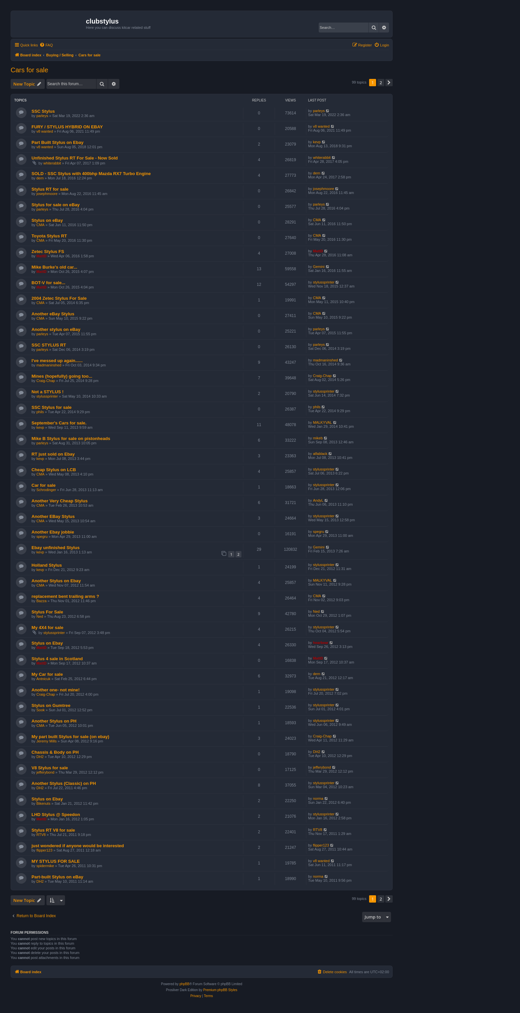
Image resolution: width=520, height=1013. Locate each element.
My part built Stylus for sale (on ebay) (70, 736)
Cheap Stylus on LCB (54, 469)
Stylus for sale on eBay (56, 204)
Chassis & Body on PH (55, 752)
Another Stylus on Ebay (56, 580)
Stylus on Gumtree (51, 705)
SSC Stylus (43, 111)
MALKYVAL (322, 422)
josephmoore (47, 194)
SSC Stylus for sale (52, 407)
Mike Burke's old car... (54, 267)
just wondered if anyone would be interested (78, 845)
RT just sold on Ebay (53, 454)
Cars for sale (29, 70)
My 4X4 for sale (47, 627)
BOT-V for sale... (48, 282)
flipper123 (44, 850)
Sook (40, 710)
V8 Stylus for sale (50, 767)
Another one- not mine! (56, 689)
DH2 (40, 757)
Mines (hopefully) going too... (62, 376)
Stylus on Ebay (47, 643)
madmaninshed (48, 365)
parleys (42, 116)
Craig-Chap (45, 381)
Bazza (41, 601)
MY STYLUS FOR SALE (56, 861)
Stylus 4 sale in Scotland (57, 658)
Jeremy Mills (46, 741)
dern (40, 178)
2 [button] (381, 83)
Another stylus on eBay (56, 329)
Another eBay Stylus (53, 313)
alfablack (320, 454)
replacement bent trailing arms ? (65, 596)
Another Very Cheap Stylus (60, 500)
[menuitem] (46, 45)
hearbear (320, 643)
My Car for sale (47, 674)
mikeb (318, 438)
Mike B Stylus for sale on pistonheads (71, 438)
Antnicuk (43, 679)
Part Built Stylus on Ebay (58, 142)
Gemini (319, 267)
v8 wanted (44, 131)
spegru (42, 536)
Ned (39, 616)
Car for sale (44, 485)
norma (318, 798)
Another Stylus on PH (54, 721)
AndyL (318, 500)
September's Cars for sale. (59, 422)
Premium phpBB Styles (220, 990)
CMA (40, 225)
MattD (41, 256)
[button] (389, 82)
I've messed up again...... (57, 360)
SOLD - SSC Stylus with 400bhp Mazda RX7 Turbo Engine (91, 173)
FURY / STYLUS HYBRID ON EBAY (67, 126)
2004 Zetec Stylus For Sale (59, 298)
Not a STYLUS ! (48, 391)
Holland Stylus (47, 565)
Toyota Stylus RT (49, 235)
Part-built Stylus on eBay (57, 876)
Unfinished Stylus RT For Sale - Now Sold (75, 158)
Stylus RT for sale (50, 189)
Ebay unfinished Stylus (56, 547)
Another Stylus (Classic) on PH (64, 783)
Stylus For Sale (47, 611)
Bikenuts (43, 803)
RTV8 (41, 835)
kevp (317, 142)
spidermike (45, 866)
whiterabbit (52, 163)
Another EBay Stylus (53, 516)
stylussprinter (324, 282)
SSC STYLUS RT (49, 345)
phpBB (184, 984)
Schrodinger (46, 490)
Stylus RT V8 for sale (53, 830)
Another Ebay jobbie (53, 532)
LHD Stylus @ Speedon (56, 814)
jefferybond (45, 772)
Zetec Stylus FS (48, 251)
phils (40, 412)
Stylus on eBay (47, 220)
